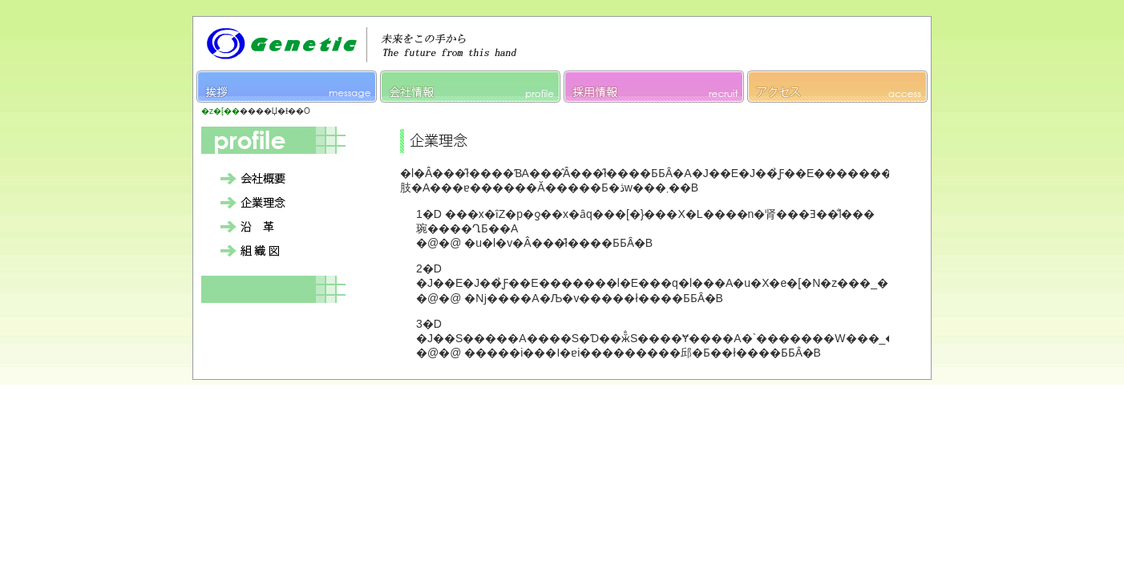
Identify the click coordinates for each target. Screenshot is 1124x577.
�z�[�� (220, 111)
